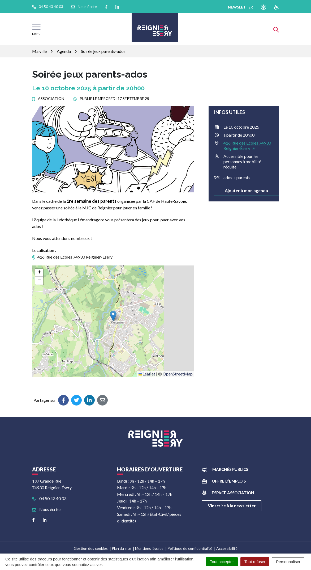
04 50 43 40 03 (49, 498)
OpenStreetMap (178, 373)
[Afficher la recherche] (276, 29)
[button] (113, 315)
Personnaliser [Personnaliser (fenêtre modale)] (288, 561)
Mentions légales (149, 548)
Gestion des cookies (91, 548)
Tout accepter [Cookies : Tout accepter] (222, 561)
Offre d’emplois (229, 481)
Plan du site (121, 548)
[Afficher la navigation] (36, 29)
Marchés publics (230, 469)
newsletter (240, 7)
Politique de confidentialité (189, 548)
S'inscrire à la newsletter (232, 505)
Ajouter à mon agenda (246, 190)
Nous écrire (46, 509)
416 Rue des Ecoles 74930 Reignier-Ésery (247, 145)
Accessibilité (226, 548)
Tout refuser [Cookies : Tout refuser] (254, 561)
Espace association (233, 492)
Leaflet (147, 373)
